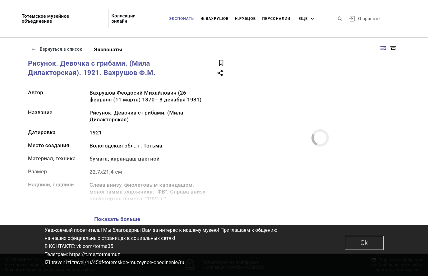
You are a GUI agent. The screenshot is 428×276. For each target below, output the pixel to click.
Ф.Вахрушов (215, 18)
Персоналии (276, 18)
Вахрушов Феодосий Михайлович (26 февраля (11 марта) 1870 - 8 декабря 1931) (146, 96)
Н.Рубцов (245, 18)
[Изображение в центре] (393, 48)
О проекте (369, 18)
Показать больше (117, 219)
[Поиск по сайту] (340, 19)
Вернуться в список (56, 49)
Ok (364, 242)
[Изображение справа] (383, 48)
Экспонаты (182, 18)
